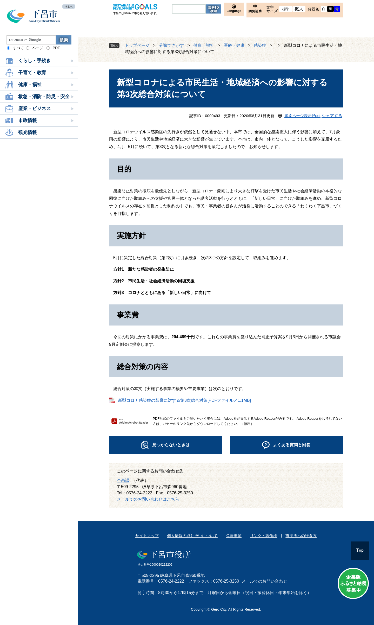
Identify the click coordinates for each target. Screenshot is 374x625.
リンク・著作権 (263, 535)
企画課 (123, 480)
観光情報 (27, 132)
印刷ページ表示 (298, 115)
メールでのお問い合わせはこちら (148, 499)
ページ (37, 48)
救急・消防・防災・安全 (44, 96)
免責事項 (234, 535)
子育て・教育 (32, 72)
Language (233, 11)
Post (316, 115)
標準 (285, 9)
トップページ (137, 45)
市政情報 (27, 120)
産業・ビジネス (34, 108)
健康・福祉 (30, 84)
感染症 (260, 45)
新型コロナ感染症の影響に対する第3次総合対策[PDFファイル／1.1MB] (184, 400)
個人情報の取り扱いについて (192, 535)
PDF (56, 48)
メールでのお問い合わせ (264, 581)
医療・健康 (234, 45)
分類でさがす (171, 45)
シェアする (332, 115)
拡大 (299, 9)
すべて (18, 48)
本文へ (69, 6)
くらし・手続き (34, 60)
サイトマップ (147, 535)
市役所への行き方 (301, 535)
